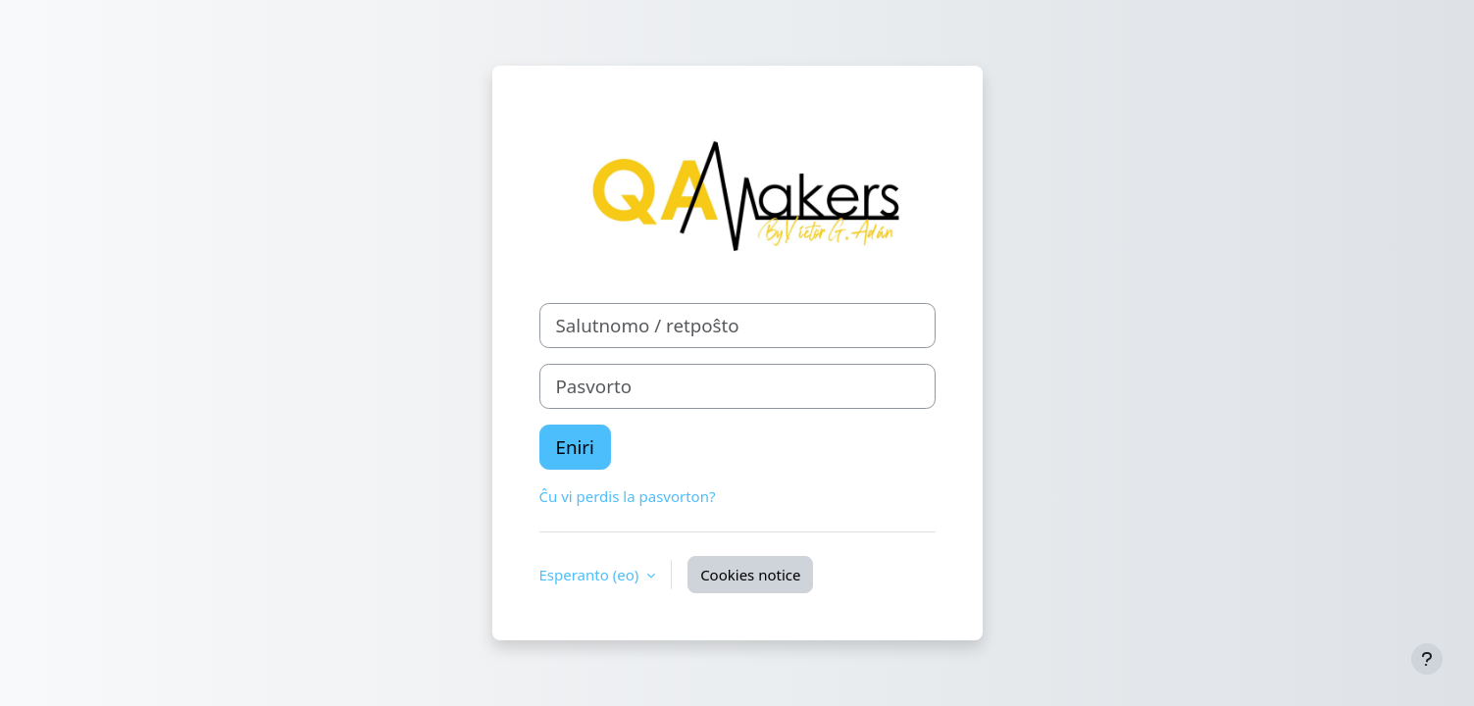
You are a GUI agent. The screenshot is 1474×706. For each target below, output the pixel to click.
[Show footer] (1427, 659)
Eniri (575, 446)
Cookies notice (750, 574)
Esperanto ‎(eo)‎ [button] (591, 574)
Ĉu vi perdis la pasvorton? (627, 496)
